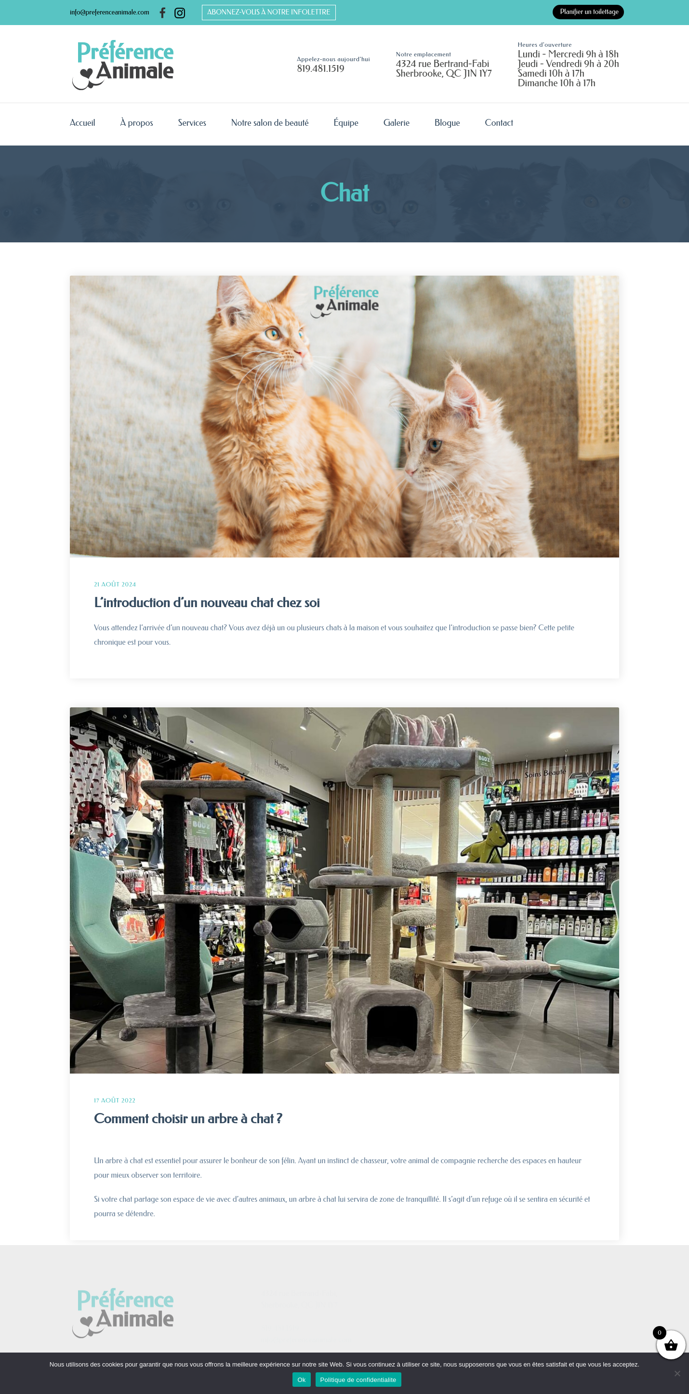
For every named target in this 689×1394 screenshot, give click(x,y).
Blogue (447, 123)
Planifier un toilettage (589, 12)
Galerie (397, 123)
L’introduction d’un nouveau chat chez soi (206, 603)
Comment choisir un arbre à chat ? (188, 1119)
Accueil (82, 123)
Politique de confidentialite (358, 1379)
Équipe (345, 123)
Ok (301, 1379)
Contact (499, 123)
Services (192, 123)
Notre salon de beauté (270, 123)
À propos (136, 123)
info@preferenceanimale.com (109, 12)
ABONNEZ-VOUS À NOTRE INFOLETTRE (268, 12)
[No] (677, 1373)
